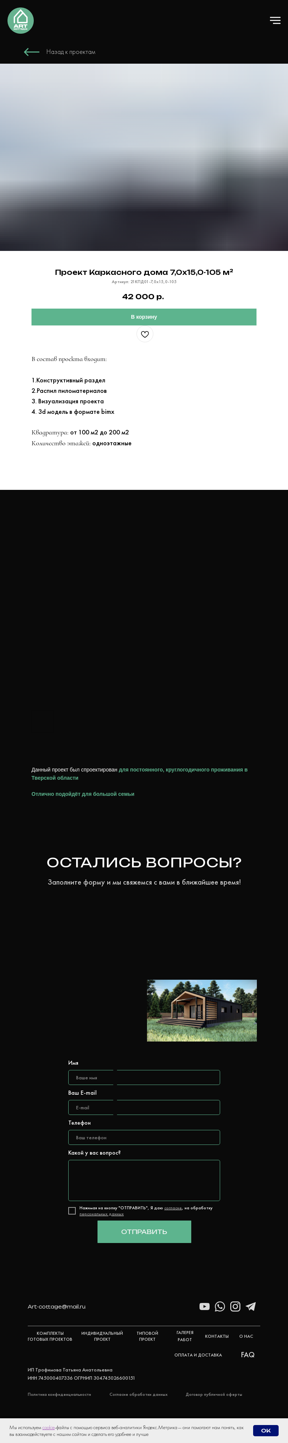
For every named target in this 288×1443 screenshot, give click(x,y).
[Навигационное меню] (275, 20)
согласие (173, 1208)
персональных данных (102, 1214)
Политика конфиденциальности (59, 1394)
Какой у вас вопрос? (94, 1152)
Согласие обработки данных (139, 1394)
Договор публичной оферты (214, 1394)
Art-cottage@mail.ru (57, 1307)
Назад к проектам (70, 51)
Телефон (79, 1123)
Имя (73, 1063)
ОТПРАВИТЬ (144, 1232)
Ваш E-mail (82, 1093)
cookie (48, 1427)
